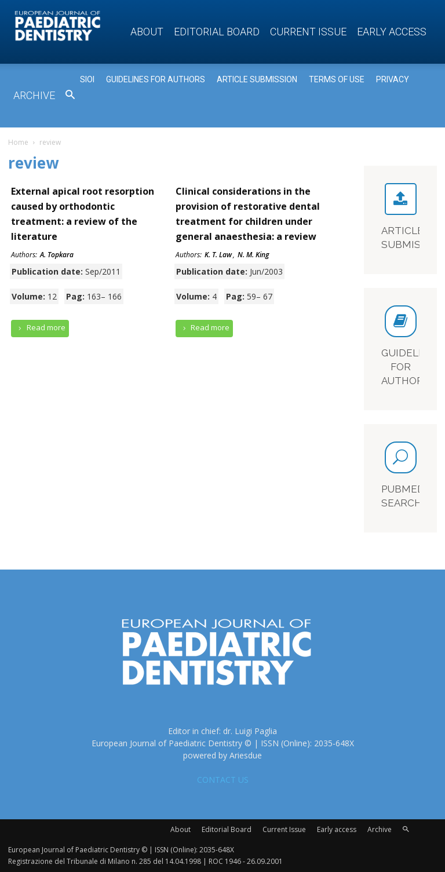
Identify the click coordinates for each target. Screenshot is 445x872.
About (146, 31)
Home (18, 142)
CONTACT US (223, 779)
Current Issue (308, 31)
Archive (34, 95)
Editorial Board (217, 31)
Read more (39, 327)
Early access (391, 31)
